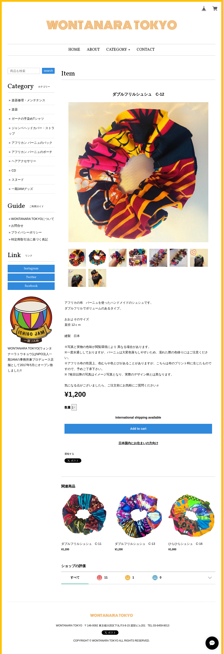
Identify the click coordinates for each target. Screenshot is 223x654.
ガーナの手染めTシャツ (28, 118)
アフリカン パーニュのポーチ (32, 152)
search (48, 70)
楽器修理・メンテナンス (28, 100)
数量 (67, 407)
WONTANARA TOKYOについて (32, 219)
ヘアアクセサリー (24, 161)
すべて (75, 577)
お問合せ (17, 225)
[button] (118, 49)
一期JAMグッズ (22, 189)
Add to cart (138, 428)
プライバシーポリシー (26, 232)
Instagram (31, 269)
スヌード (18, 179)
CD (14, 170)
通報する (69, 453)
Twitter (31, 277)
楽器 (15, 109)
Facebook (31, 286)
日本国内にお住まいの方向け (138, 443)
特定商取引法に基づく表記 (29, 239)
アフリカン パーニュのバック (32, 142)
